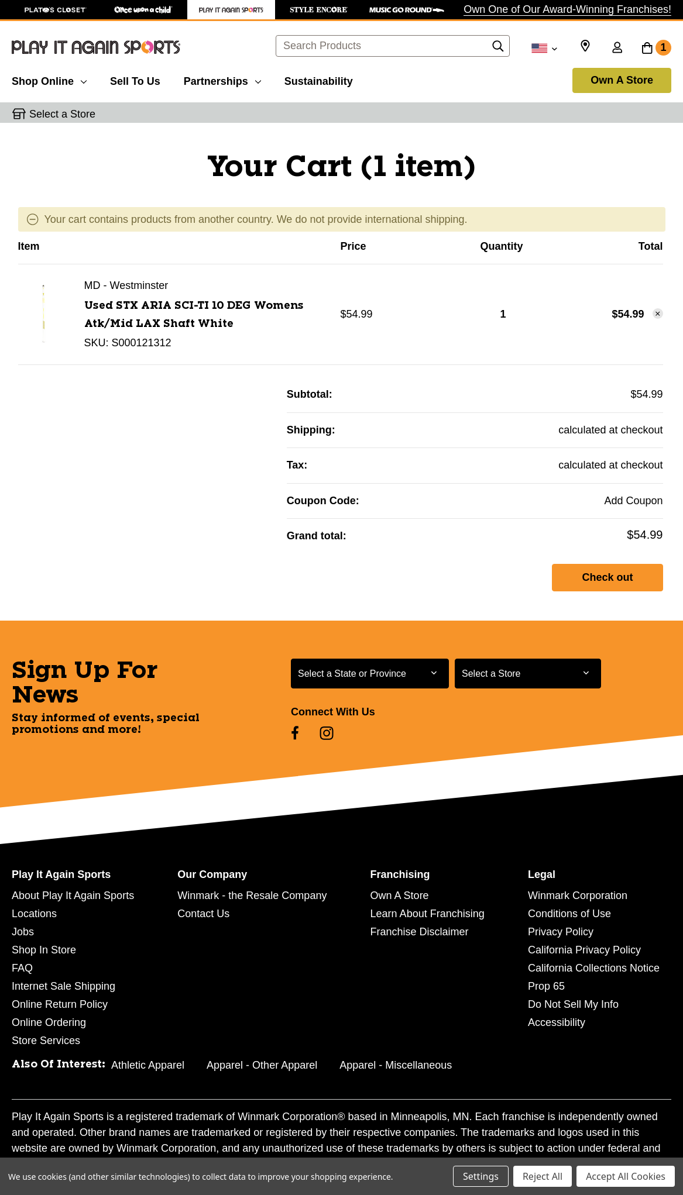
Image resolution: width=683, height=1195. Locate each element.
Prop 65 (546, 986)
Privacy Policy (560, 932)
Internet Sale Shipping (63, 986)
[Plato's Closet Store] (55, 9)
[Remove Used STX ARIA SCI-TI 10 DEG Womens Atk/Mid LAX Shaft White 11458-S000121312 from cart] (658, 313)
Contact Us (203, 914)
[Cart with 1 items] (656, 49)
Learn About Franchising (427, 914)
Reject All (542, 1176)
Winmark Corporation (577, 895)
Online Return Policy (60, 1004)
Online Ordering (49, 1022)
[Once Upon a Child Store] (143, 9)
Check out (607, 577)
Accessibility (556, 1022)
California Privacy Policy (584, 950)
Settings (481, 1176)
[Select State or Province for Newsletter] (370, 673)
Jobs (23, 932)
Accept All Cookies (625, 1176)
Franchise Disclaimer (419, 932)
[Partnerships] (222, 79)
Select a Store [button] (62, 114)
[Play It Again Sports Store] (231, 9)
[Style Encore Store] (319, 9)
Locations (34, 914)
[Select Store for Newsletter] (528, 673)
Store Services (46, 1040)
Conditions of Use (569, 914)
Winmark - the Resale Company (252, 895)
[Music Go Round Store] (407, 9)
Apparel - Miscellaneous (395, 1065)
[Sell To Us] (135, 79)
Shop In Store (44, 950)
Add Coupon (633, 501)
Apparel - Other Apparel (262, 1065)
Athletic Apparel (147, 1065)
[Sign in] (617, 49)
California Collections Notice (594, 968)
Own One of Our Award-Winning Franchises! (567, 9)
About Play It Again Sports (73, 895)
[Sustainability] (319, 79)
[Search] (498, 49)
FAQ (22, 968)
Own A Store (622, 80)
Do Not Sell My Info (573, 1004)
